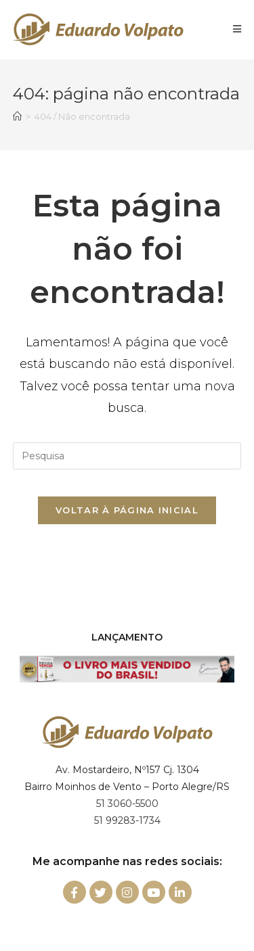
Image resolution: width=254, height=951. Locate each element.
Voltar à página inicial (127, 510)
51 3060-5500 (127, 803)
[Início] (17, 116)
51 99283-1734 (127, 820)
